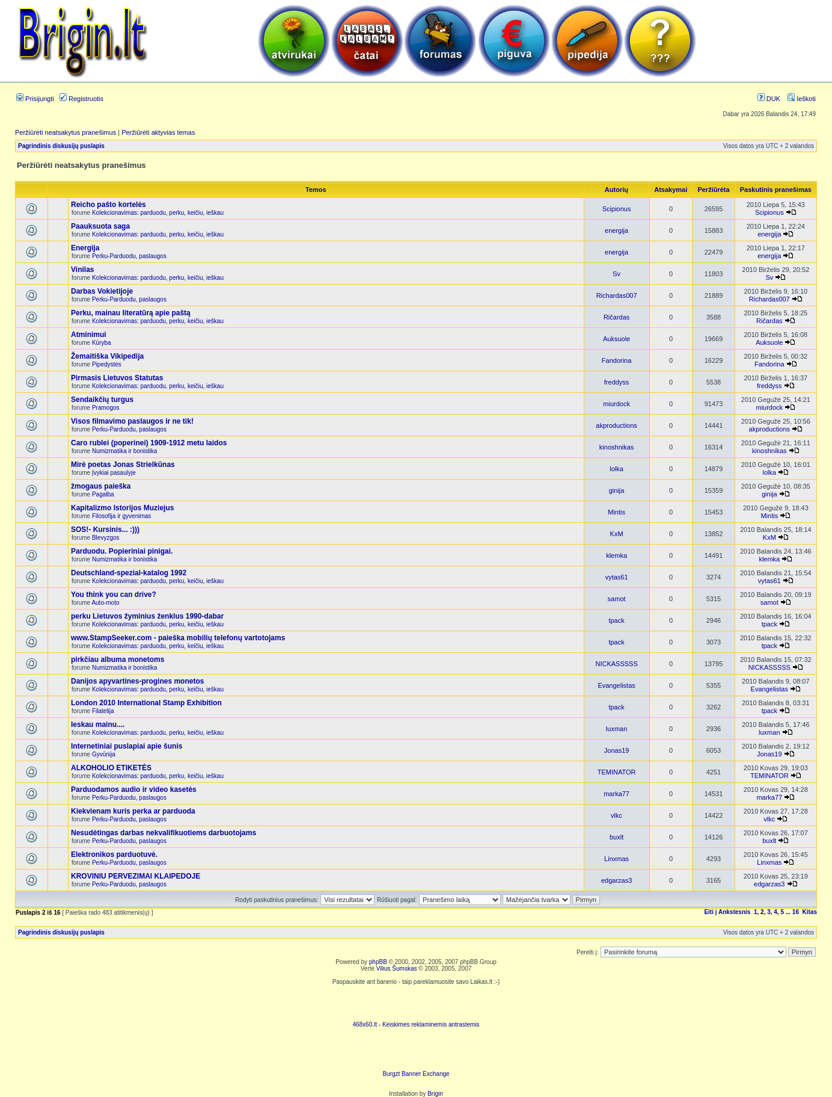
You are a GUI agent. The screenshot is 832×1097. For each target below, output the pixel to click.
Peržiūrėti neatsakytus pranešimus (65, 132)
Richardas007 (616, 295)
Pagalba (103, 494)
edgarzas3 (616, 880)
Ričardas (616, 317)
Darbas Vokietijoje (102, 291)
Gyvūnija (103, 754)
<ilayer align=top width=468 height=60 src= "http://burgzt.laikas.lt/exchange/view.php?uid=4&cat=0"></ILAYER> (416, 1052)
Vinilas (82, 269)
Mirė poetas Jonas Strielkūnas (123, 464)
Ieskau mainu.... (97, 724)
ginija (617, 490)
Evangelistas (616, 685)
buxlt (616, 837)
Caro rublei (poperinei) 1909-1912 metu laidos (149, 443)
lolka (616, 468)
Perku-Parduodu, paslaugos (129, 256)
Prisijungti (35, 98)
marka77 (616, 793)
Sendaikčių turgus (102, 399)
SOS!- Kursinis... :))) (105, 529)
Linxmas (616, 858)
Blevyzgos (106, 537)
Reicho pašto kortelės (108, 204)
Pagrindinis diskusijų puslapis (61, 146)
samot (617, 598)
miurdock (616, 403)
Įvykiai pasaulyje (114, 472)
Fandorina (617, 360)
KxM (616, 533)
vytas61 (616, 577)
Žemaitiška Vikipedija (107, 356)
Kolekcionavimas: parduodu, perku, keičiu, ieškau (158, 212)
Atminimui (88, 334)
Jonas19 (616, 750)
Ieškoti (802, 98)
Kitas (810, 912)
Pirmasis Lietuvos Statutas (117, 378)
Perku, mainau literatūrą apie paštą (131, 313)
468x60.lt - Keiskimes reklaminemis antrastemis (415, 1024)
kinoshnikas (616, 447)
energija (616, 230)
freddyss (616, 382)
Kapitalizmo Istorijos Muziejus (122, 508)
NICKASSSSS (616, 663)
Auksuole (616, 338)
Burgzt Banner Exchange (415, 1074)
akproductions (616, 425)
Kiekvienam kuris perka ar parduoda (133, 811)
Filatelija (103, 711)
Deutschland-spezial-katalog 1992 (128, 573)
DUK (768, 98)
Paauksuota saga (100, 226)
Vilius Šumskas (396, 968)
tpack (616, 620)
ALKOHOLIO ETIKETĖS (111, 768)
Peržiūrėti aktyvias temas (158, 132)
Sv (616, 273)
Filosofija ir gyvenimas (121, 516)
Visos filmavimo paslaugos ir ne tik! (132, 421)
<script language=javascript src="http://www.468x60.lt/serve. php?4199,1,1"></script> (416, 1003)
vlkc (616, 815)
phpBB (378, 962)
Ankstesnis (734, 912)
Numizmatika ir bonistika (124, 451)
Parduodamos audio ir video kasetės (134, 789)
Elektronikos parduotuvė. (114, 854)
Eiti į (710, 912)
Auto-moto (105, 602)
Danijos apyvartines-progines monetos (137, 681)
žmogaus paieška (100, 486)
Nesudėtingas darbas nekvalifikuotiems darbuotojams (163, 833)
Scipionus (616, 208)
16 (795, 912)
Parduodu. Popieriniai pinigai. (122, 551)
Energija (85, 248)
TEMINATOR (617, 772)
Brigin (435, 1093)
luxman (616, 728)
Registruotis (81, 98)
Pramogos (106, 407)
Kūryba (101, 342)
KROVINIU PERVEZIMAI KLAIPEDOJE (135, 876)
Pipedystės (106, 364)
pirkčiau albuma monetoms (117, 659)
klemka (616, 555)
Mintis (616, 512)
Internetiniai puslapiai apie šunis (126, 746)
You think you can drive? (113, 594)
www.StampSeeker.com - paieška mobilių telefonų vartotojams (178, 638)
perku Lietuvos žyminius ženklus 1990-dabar (147, 616)
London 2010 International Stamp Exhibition (146, 703)
